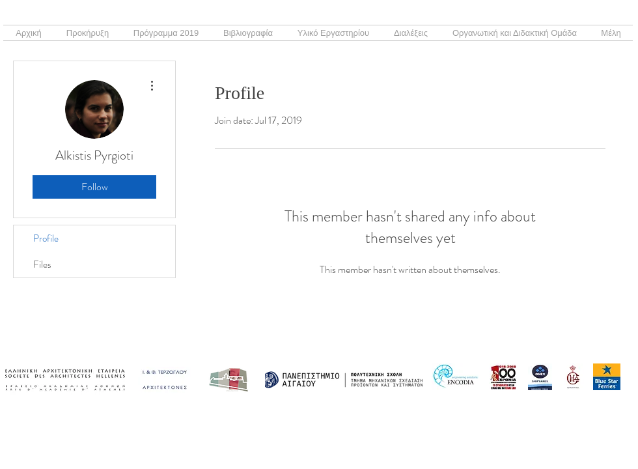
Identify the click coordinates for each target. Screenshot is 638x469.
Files (42, 264)
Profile (46, 238)
